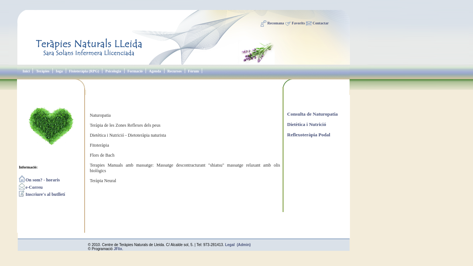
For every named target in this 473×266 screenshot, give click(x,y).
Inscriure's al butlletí (42, 194)
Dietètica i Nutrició (306, 124)
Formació (135, 71)
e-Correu (30, 187)
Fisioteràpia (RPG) (84, 71)
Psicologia (113, 71)
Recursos (174, 71)
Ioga (59, 71)
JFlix (118, 249)
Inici (26, 71)
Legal (230, 245)
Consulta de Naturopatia (312, 114)
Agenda (155, 71)
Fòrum (193, 71)
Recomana (276, 23)
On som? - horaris (39, 180)
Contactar (321, 23)
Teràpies (42, 71)
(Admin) (244, 245)
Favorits (298, 23)
